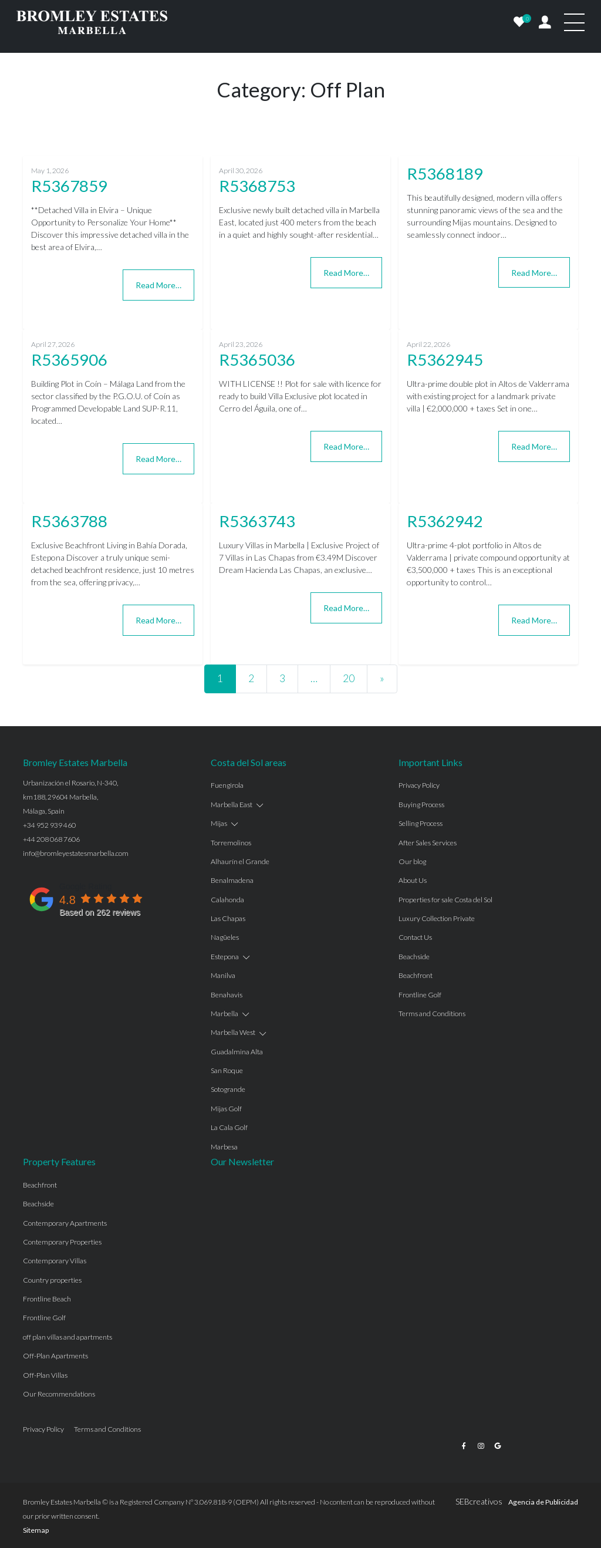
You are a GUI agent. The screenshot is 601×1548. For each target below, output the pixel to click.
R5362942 (445, 521)
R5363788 (69, 521)
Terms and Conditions (432, 1013)
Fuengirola (227, 785)
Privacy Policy (419, 785)
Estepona (225, 956)
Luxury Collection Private (437, 918)
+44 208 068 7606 (51, 839)
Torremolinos (231, 842)
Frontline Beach (47, 1298)
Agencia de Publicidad (543, 1502)
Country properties (52, 1280)
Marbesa (224, 1146)
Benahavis (226, 994)
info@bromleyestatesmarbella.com (76, 853)
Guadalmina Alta (237, 1051)
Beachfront (416, 975)
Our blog (412, 861)
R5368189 (445, 173)
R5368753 (257, 185)
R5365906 (69, 359)
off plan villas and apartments (67, 1337)
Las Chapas (228, 918)
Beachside (414, 956)
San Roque (227, 1070)
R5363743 (257, 521)
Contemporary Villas (54, 1260)
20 (348, 678)
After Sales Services (428, 842)
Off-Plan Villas (45, 1375)
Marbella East (231, 804)
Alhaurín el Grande (240, 861)
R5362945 (445, 359)
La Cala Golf (229, 1127)
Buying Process (421, 804)
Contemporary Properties (62, 1241)
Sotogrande (228, 1089)
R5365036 (257, 359)
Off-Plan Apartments (55, 1355)
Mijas (219, 823)
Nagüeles (225, 937)
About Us (413, 880)
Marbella (224, 1013)
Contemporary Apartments (65, 1223)
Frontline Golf (420, 994)
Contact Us (415, 937)
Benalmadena (232, 880)
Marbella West (233, 1032)
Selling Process (421, 823)
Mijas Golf (226, 1108)
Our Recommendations (59, 1394)
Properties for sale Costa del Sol (445, 899)
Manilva (223, 975)
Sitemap (36, 1530)
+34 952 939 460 (49, 825)
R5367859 (69, 185)
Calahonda (227, 899)
